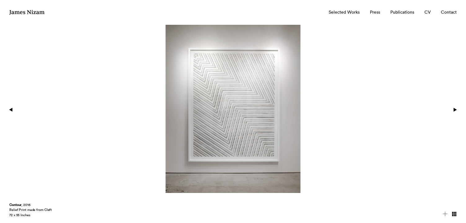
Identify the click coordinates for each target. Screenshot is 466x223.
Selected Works (344, 12)
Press (375, 12)
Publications (402, 12)
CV (427, 12)
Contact (449, 12)
